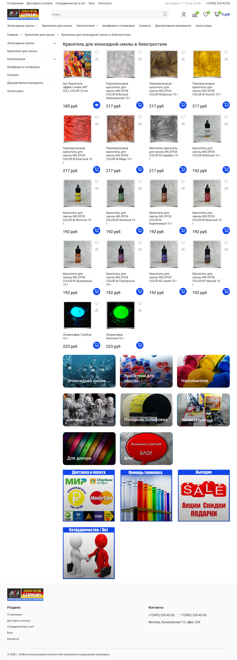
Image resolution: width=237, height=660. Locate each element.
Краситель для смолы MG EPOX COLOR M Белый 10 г (206, 151)
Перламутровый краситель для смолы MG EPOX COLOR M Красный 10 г (77, 155)
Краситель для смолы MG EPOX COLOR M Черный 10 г (206, 279)
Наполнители (87, 25)
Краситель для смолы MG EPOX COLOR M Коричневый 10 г (160, 218)
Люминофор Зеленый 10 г (115, 336)
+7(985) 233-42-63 (193, 615)
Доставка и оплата (39, 3)
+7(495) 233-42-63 (218, 3)
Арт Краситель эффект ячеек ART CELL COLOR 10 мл (75, 87)
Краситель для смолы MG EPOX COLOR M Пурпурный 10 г (120, 279)
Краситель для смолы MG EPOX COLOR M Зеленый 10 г (120, 218)
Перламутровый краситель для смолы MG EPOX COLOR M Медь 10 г (119, 153)
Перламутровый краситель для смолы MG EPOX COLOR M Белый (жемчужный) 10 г (118, 91)
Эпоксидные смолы (22, 25)
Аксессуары (204, 25)
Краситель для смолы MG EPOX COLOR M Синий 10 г (163, 277)
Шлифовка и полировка (118, 25)
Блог (92, 3)
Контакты (105, 3)
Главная (12, 34)
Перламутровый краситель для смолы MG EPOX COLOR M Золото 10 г (206, 89)
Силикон (145, 25)
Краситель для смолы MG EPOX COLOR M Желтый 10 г (77, 218)
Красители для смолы (57, 25)
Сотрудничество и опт (71, 3)
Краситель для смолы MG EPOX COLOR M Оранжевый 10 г (77, 279)
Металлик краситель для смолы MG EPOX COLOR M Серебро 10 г (163, 153)
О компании (15, 3)
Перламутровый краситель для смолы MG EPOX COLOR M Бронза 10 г (163, 89)
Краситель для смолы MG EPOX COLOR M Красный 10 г (206, 218)
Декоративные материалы (173, 25)
